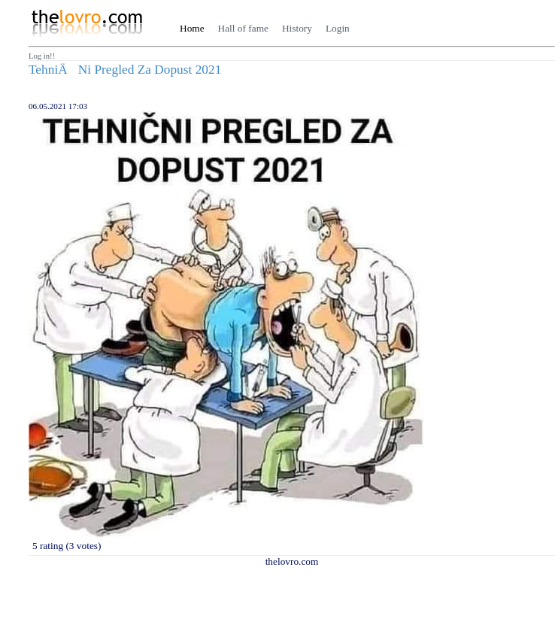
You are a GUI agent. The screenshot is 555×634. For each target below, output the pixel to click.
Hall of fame (243, 28)
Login (338, 28)
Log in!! (42, 56)
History (297, 28)
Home (192, 28)
